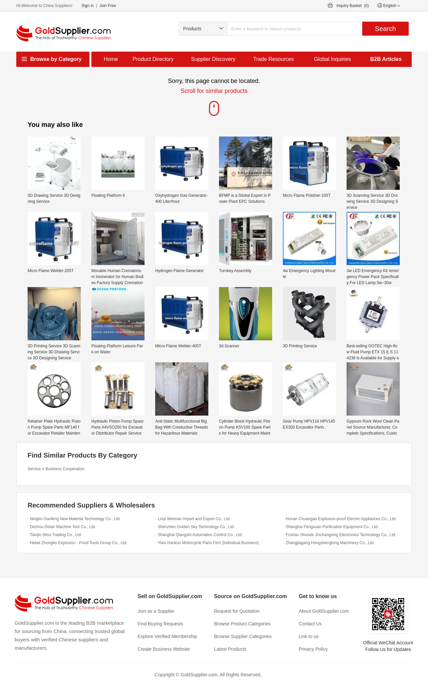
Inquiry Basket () (353, 5)
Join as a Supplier (156, 611)
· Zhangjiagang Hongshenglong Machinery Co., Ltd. (328, 542)
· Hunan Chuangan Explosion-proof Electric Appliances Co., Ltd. (339, 518)
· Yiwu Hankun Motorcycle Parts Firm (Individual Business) (207, 542)
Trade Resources (273, 59)
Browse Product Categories (242, 623)
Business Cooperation (65, 469)
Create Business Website (164, 649)
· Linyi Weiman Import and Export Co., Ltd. (193, 518)
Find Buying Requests (160, 623)
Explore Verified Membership (167, 636)
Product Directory (153, 59)
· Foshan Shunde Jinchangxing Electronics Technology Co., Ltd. (339, 534)
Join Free (107, 5)
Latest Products (230, 649)
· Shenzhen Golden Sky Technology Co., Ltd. (195, 526)
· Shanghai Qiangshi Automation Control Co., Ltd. (199, 534)
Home (111, 59)
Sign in (87, 5)
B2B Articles (386, 59)
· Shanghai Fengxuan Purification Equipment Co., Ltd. (330, 526)
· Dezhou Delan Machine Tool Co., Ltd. (62, 526)
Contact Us (310, 623)
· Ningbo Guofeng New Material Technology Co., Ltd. (74, 518)
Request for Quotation (237, 611)
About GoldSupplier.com (324, 611)
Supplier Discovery (213, 59)
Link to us (309, 636)
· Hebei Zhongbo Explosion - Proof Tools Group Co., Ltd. (77, 542)
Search (385, 28)
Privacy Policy (313, 649)
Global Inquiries (332, 59)
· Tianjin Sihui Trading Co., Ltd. (55, 534)
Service (34, 469)
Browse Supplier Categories (243, 636)
